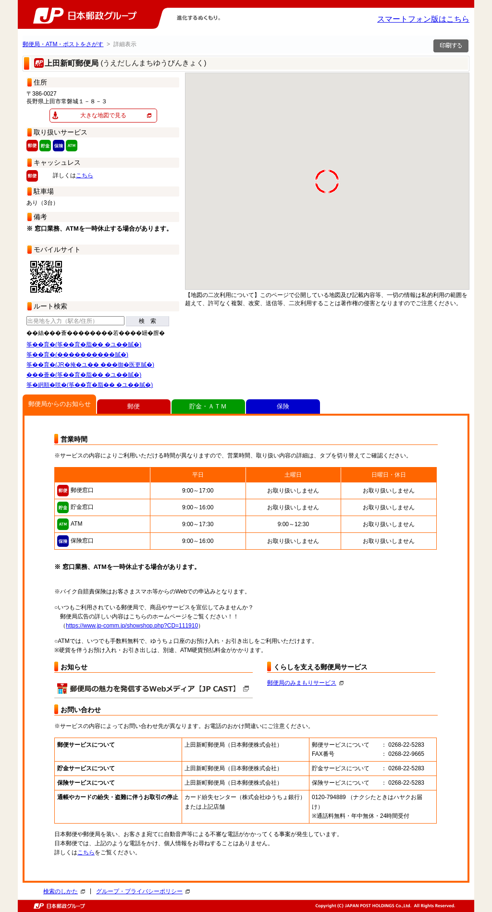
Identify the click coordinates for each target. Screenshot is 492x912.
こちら (84, 175)
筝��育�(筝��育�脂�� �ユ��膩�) (83, 344)
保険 (283, 406)
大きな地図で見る (103, 115)
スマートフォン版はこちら (423, 19)
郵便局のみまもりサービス (305, 682)
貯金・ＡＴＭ (208, 406)
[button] (420, 199)
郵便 (133, 406)
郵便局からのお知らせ (59, 403)
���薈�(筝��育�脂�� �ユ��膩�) (83, 374)
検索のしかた (64, 891)
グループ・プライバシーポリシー (143, 891)
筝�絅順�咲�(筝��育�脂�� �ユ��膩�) (89, 385)
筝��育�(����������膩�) (77, 354)
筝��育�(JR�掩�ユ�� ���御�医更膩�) (90, 364)
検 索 (147, 321)
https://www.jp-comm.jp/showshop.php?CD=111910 (132, 625)
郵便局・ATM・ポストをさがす (63, 44)
